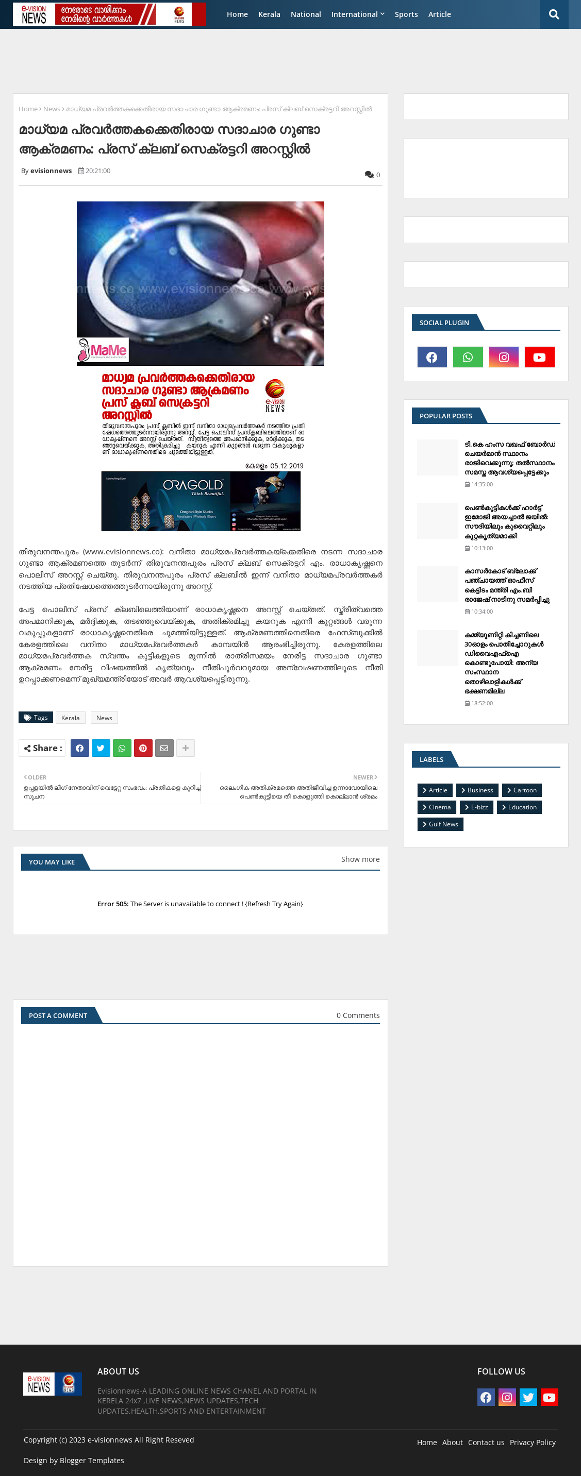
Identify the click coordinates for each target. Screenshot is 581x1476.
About (452, 1442)
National (306, 14)
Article (439, 14)
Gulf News (443, 824)
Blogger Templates (92, 1460)
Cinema (440, 807)
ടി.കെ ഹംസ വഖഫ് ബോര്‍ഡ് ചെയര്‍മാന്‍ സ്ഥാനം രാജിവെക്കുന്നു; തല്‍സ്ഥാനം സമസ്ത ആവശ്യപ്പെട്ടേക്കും (509, 458)
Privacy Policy (533, 1442)
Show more (360, 859)
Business (480, 790)
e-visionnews (110, 1440)
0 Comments (358, 1015)
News (51, 108)
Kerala (269, 14)
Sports (406, 14)
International (354, 14)
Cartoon (525, 790)
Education (522, 807)
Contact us (486, 1442)
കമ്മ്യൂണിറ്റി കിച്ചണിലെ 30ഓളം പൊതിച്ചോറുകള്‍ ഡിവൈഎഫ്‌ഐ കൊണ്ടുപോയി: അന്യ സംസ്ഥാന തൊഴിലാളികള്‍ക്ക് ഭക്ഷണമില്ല (503, 662)
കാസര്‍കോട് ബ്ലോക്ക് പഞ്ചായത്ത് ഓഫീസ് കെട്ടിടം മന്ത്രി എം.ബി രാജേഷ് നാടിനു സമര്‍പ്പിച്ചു (507, 585)
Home (237, 14)
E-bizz (479, 807)
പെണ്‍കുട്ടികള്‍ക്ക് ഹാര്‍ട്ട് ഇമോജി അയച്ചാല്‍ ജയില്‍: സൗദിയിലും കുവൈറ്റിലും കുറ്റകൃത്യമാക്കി (506, 521)
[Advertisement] (257, 60)
